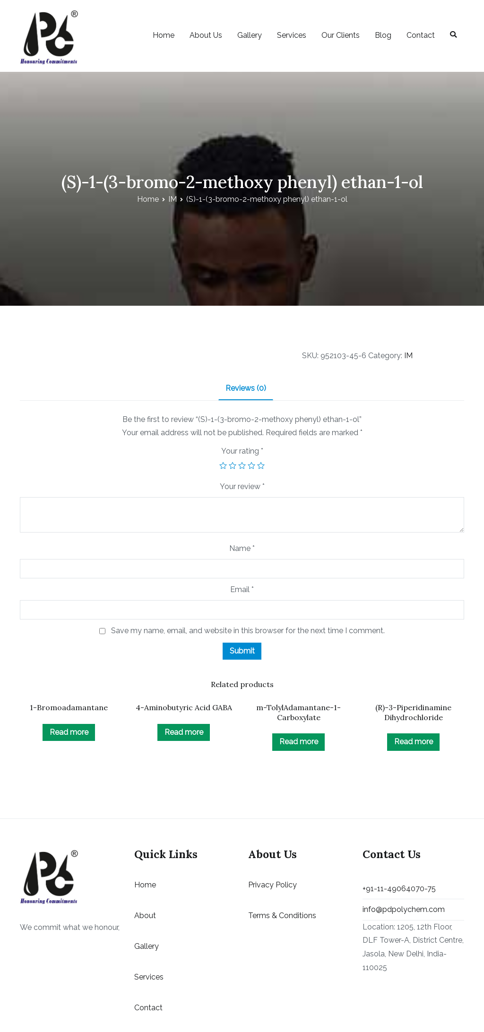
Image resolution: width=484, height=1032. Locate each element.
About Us (206, 35)
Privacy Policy (272, 884)
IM (172, 199)
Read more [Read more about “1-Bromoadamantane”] (69, 732)
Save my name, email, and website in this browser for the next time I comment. (248, 630)
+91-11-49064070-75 (399, 888)
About (145, 915)
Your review (242, 486)
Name (242, 548)
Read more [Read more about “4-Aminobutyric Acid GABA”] (183, 732)
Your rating (242, 451)
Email (242, 589)
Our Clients (340, 35)
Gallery (249, 35)
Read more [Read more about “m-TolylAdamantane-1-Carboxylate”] (298, 741)
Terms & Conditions (282, 915)
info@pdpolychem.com (404, 909)
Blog (383, 35)
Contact (420, 35)
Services (291, 35)
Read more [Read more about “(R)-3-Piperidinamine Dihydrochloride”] (413, 741)
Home (163, 35)
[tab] (246, 389)
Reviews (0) (245, 388)
